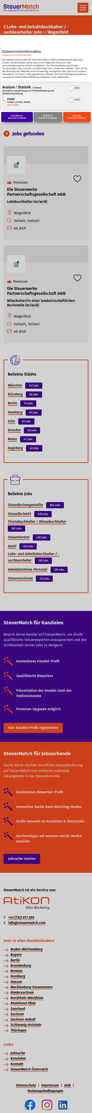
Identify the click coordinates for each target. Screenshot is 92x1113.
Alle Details (13, 105)
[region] (46, 96)
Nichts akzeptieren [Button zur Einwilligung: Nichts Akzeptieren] (48, 116)
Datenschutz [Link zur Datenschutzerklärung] (24, 55)
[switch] (75, 87)
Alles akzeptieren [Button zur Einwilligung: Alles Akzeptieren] (77, 116)
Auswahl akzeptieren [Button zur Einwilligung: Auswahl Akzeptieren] (17, 116)
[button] (71, 88)
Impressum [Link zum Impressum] (8, 55)
